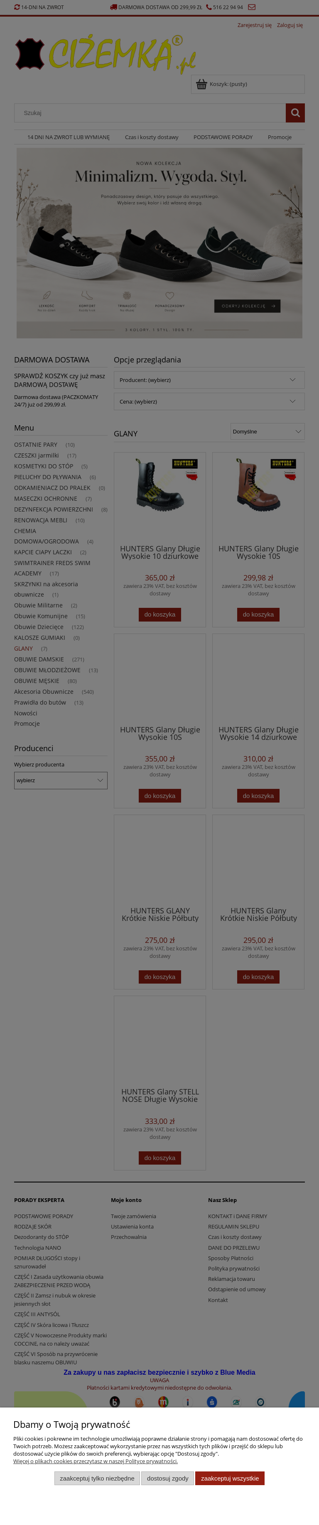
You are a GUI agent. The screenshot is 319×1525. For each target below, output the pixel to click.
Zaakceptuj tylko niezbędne (97, 1478)
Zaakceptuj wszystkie (230, 1478)
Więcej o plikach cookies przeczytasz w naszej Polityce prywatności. (95, 1461)
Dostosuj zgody (168, 1478)
